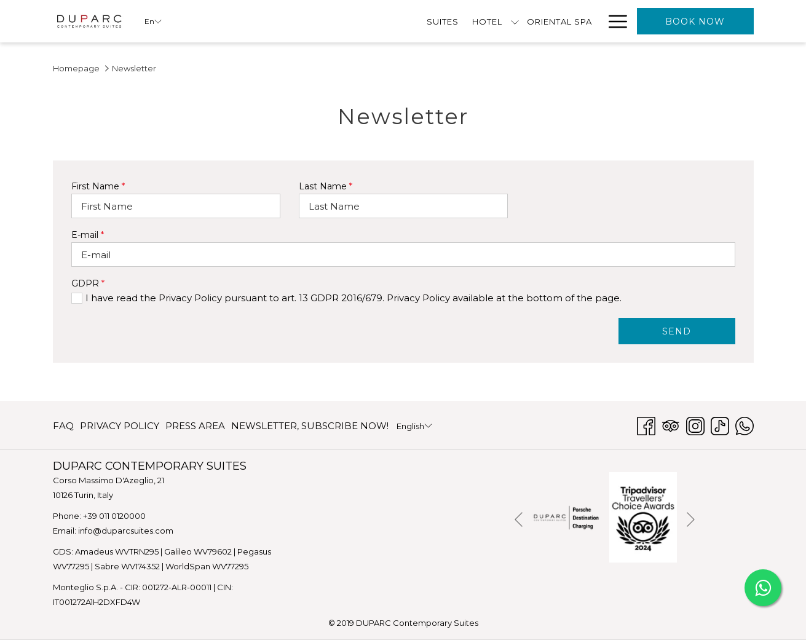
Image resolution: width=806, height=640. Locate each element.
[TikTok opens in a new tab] (720, 424)
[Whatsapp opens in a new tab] (744, 424)
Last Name (325, 186)
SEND (676, 331)
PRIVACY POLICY (119, 426)
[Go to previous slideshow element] (518, 519)
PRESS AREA (195, 426)
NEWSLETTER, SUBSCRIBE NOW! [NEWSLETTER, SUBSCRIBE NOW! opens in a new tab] (310, 428)
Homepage (76, 68)
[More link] (613, 21)
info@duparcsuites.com (125, 530)
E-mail (87, 234)
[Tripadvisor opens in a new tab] (671, 424)
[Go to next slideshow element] (690, 519)
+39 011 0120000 (114, 516)
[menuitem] (215, 21)
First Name (98, 186)
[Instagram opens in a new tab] (695, 424)
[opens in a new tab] (566, 516)
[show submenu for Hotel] (288, 21)
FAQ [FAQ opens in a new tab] (63, 428)
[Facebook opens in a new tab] (646, 424)
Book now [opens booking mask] (695, 21)
